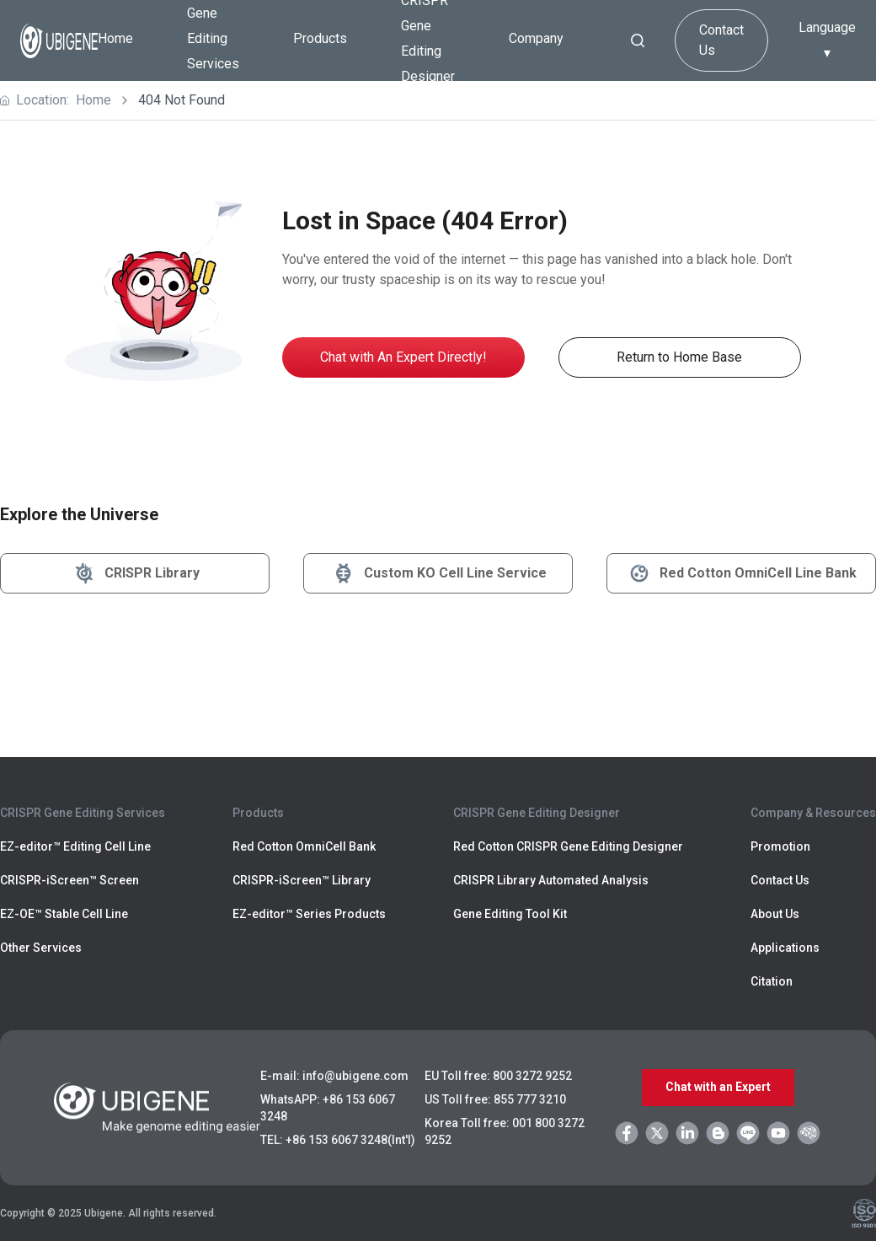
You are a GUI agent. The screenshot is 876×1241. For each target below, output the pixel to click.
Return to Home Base (679, 357)
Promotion (780, 846)
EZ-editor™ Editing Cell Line (75, 846)
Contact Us (721, 40)
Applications (785, 947)
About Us (774, 914)
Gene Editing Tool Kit (510, 914)
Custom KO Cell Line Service (438, 573)
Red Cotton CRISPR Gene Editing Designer (568, 846)
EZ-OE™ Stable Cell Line (64, 914)
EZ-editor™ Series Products (309, 914)
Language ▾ (827, 40)
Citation (771, 981)
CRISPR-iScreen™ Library (301, 880)
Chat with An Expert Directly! (403, 357)
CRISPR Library (135, 573)
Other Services (41, 947)
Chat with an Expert (718, 1087)
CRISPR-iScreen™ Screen (69, 880)
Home (115, 38)
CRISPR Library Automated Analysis (551, 880)
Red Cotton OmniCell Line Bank (741, 573)
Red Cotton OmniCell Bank (304, 846)
